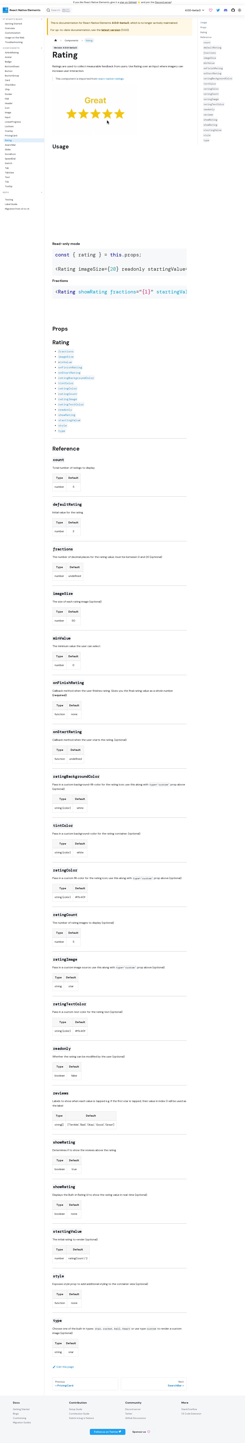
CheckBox (10, 84)
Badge (8, 61)
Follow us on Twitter (107, 1431)
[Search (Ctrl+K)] (58, 10)
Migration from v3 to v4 (17, 208)
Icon (7, 107)
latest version (110, 30)
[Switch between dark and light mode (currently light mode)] (239, 10)
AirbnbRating (12, 52)
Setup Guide (75, 1409)
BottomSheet (12, 66)
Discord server (163, 2)
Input (8, 117)
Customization (12, 32)
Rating (8, 140)
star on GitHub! (128, 2)
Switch (8, 163)
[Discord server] (225, 10)
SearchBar (10, 145)
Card (7, 80)
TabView (9, 172)
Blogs (16, 1413)
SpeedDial (10, 158)
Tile (7, 181)
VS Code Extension (191, 1413)
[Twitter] (218, 10)
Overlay (9, 131)
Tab (7, 168)
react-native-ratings (111, 78)
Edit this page (63, 1367)
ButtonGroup (12, 75)
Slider (8, 149)
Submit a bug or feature (81, 1418)
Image (8, 112)
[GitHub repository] (233, 10)
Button (8, 71)
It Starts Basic (13, 19)
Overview (10, 28)
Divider (8, 94)
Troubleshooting (14, 42)
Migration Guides (22, 1422)
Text (7, 177)
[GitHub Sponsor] (210, 10)
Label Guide (11, 204)
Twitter (128, 1413)
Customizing (19, 1418)
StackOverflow (189, 1409)
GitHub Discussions (135, 1418)
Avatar (8, 57)
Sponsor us (141, 1431)
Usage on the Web (14, 37)
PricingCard (11, 135)
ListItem (9, 126)
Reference (205, 37)
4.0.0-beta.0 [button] (193, 10)
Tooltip (8, 186)
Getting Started (13, 23)
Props (203, 27)
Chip (7, 89)
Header (9, 103)
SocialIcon (10, 154)
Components (11, 48)
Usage (203, 22)
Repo (6, 192)
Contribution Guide (79, 1413)
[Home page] (55, 40)
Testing (9, 199)
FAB (7, 98)
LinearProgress (13, 121)
